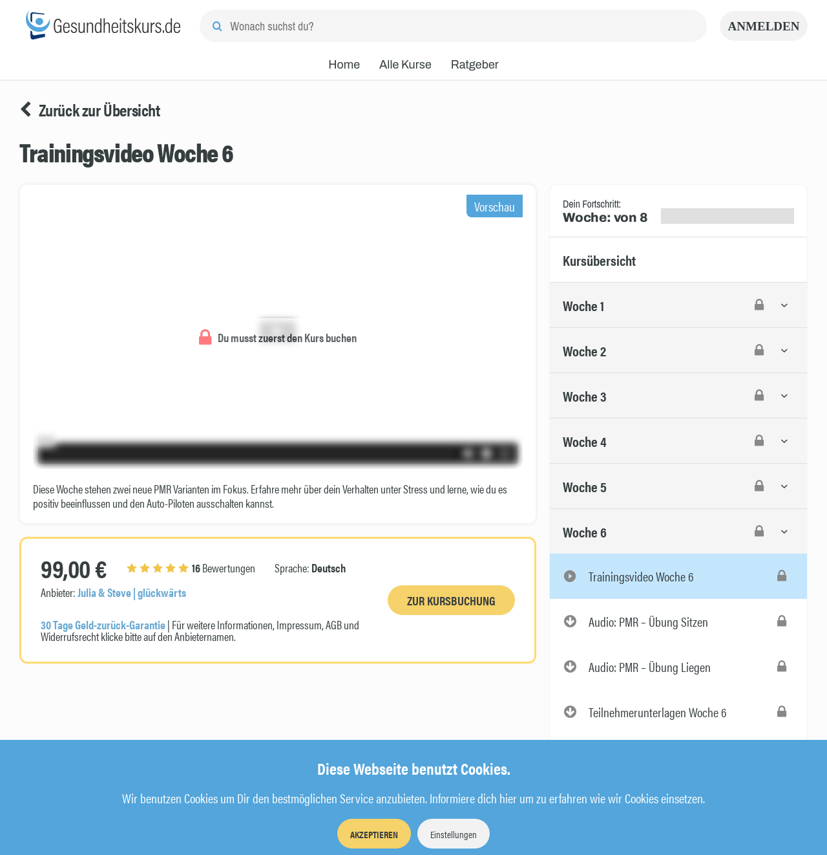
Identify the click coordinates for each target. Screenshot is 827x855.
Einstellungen (453, 834)
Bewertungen (191, 567)
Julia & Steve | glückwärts (132, 592)
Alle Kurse (405, 64)
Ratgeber (475, 64)
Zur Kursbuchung (451, 600)
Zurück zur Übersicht (89, 110)
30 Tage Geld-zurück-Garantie (103, 624)
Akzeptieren (374, 834)
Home (344, 64)
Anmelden (764, 26)
